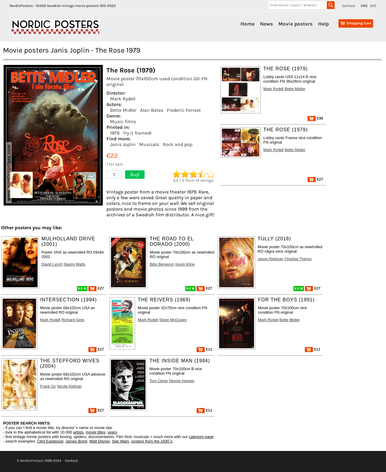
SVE (373, 6)
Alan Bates (151, 110)
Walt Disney (99, 441)
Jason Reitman (270, 259)
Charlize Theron (298, 259)
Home (247, 24)
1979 (114, 133)
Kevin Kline (185, 264)
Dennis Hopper (182, 381)
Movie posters (295, 24)
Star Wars (120, 441)
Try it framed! (137, 133)
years (112, 432)
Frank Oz (48, 386)
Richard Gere (72, 320)
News (266, 24)
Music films (123, 121)
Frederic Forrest (184, 110)
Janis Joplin (123, 144)
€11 (204, 349)
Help (323, 24)
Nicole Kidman (69, 386)
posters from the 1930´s (152, 441)
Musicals (149, 144)
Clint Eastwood (50, 441)
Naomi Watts (74, 264)
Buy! (134, 174)
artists (78, 432)
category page (201, 436)
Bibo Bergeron (162, 264)
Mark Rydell (122, 99)
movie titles (95, 432)
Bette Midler (123, 110)
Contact (348, 6)
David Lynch (52, 264)
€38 (315, 118)
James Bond (76, 441)
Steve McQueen (173, 320)
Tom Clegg (158, 381)
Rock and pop (177, 144)
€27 (315, 179)
